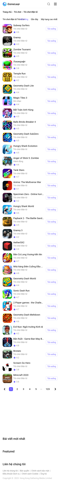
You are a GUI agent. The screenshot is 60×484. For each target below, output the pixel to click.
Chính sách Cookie (30, 474)
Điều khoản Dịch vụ (11, 474)
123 (48, 389)
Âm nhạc (17, 101)
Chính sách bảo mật (40, 471)
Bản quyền (24, 471)
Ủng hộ (43, 474)
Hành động (18, 161)
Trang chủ (7, 12)
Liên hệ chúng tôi (10, 471)
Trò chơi (17, 12)
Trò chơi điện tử (31, 12)
